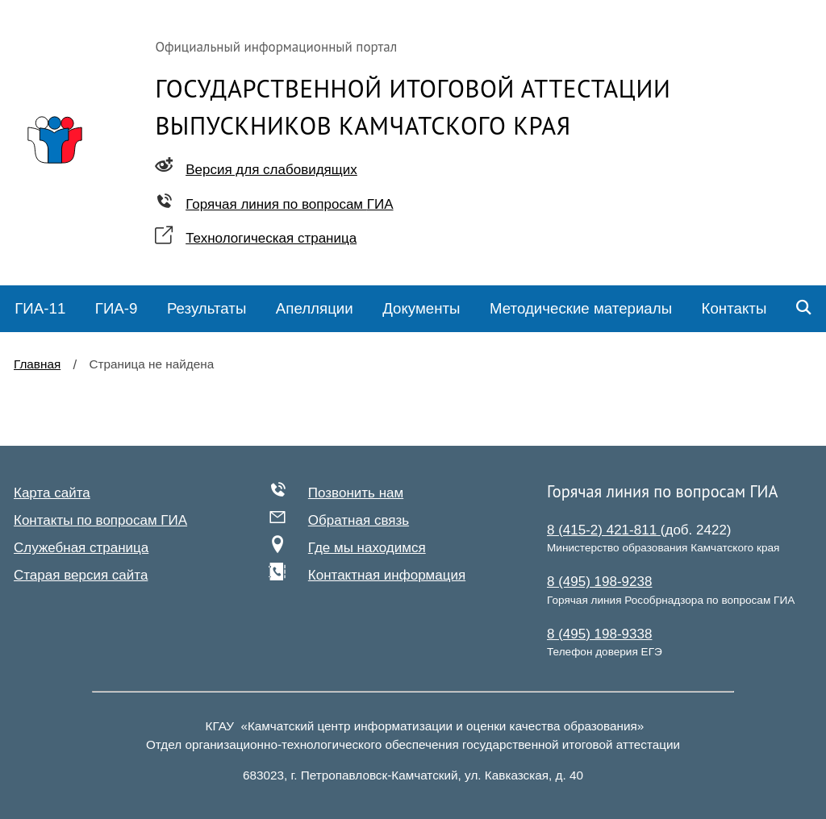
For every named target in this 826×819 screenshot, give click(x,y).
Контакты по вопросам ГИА (100, 520)
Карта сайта (52, 493)
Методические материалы (581, 308)
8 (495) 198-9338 (599, 634)
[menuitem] (40, 308)
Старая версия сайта (81, 575)
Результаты (206, 308)
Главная (37, 364)
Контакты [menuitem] (734, 308)
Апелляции (314, 308)
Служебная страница (81, 547)
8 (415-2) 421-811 (604, 530)
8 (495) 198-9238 (599, 581)
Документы (421, 308)
